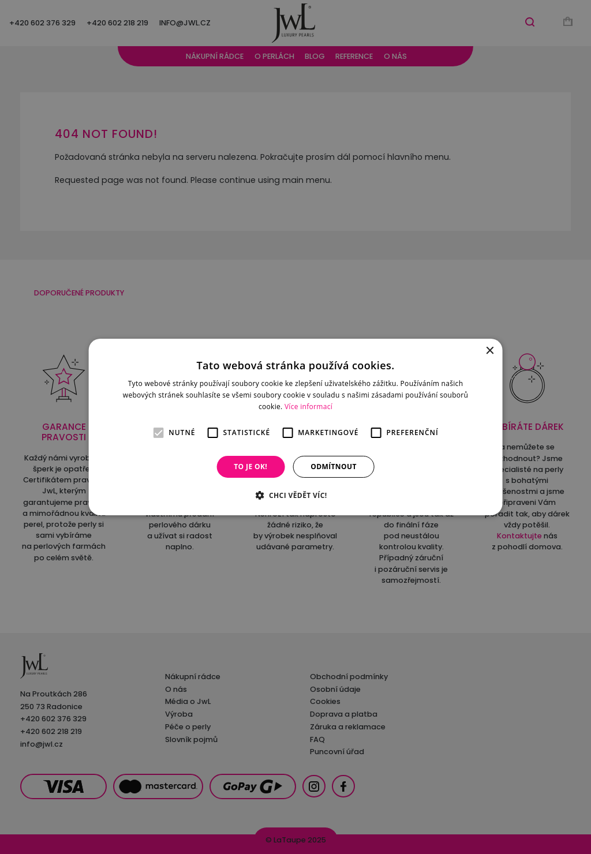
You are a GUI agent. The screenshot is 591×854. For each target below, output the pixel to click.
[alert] (295, 427)
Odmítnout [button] (334, 466)
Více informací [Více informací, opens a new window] (308, 406)
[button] (295, 495)
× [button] (489, 351)
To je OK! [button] (250, 466)
